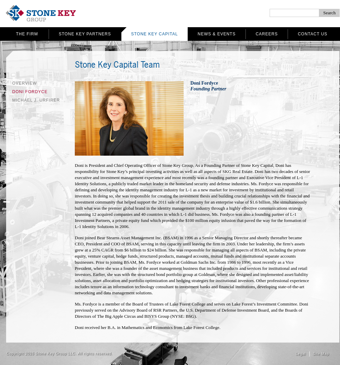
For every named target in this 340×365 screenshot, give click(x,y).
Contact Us (312, 34)
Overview (24, 83)
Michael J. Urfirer (36, 100)
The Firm (27, 34)
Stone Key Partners (85, 34)
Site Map (321, 354)
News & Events (217, 34)
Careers (267, 34)
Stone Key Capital (154, 34)
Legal (301, 354)
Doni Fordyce (30, 91)
